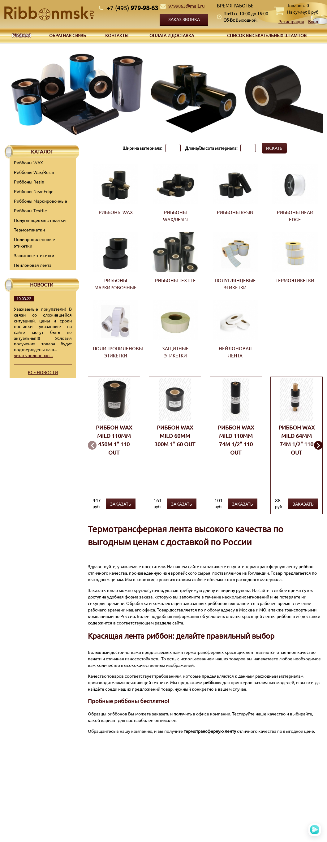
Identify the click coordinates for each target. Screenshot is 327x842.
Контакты (116, 35)
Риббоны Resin (29, 181)
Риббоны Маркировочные (40, 201)
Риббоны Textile (30, 210)
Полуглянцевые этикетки (40, 220)
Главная (21, 35)
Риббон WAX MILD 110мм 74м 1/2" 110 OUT (235, 440)
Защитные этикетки (34, 255)
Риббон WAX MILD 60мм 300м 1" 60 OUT (174, 435)
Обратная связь (67, 35)
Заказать (120, 504)
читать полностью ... (33, 355)
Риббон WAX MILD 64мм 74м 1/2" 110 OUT (296, 440)
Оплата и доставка (171, 35)
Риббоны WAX (28, 162)
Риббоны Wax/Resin (34, 172)
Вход (313, 21)
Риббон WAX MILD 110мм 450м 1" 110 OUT (114, 440)
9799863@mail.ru (186, 6)
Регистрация (291, 21)
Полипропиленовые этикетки (34, 242)
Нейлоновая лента (32, 265)
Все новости (43, 372)
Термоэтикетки (29, 229)
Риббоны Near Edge (34, 191)
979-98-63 (132, 7)
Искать (274, 148)
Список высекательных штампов (267, 35)
